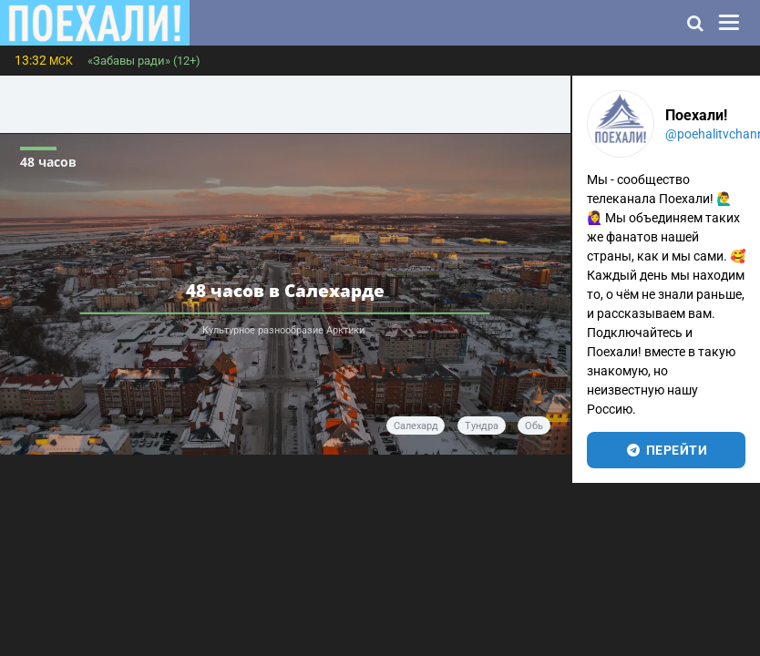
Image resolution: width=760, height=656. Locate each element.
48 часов (48, 161)
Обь (534, 426)
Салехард (416, 426)
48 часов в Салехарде (285, 289)
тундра (481, 426)
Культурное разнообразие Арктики (284, 330)
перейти (665, 450)
